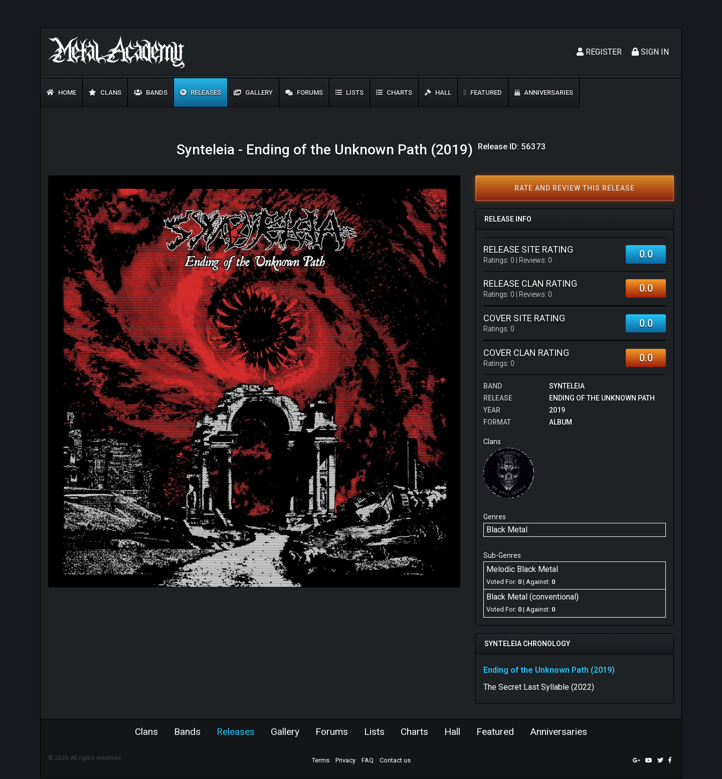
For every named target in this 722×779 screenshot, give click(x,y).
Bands (150, 92)
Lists (349, 92)
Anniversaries (543, 92)
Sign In (650, 52)
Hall (438, 92)
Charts (394, 92)
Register (599, 52)
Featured (483, 92)
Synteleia (567, 386)
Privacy (345, 760)
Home (61, 92)
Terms (320, 760)
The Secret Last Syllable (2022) (538, 687)
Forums (304, 92)
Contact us (395, 760)
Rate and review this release (574, 188)
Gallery (253, 92)
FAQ (368, 760)
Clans (105, 92)
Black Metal (506, 529)
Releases (200, 92)
